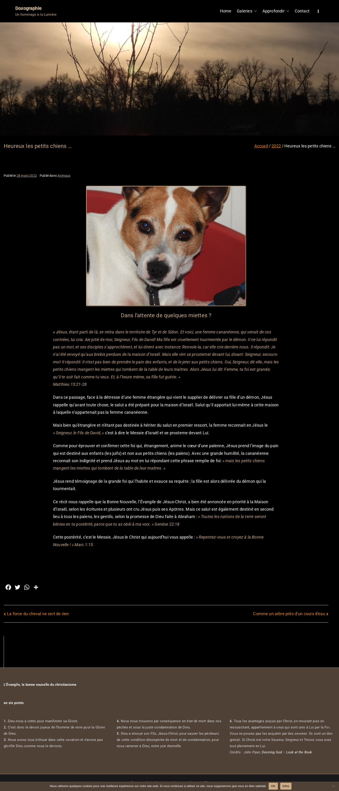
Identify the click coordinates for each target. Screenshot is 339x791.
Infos (285, 786)
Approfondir (275, 11)
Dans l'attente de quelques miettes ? (166, 315)
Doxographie (28, 8)
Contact (302, 11)
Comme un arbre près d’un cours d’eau (289, 613)
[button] (254, 11)
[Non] (333, 786)
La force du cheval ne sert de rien (38, 613)
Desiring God (272, 752)
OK (273, 786)
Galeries (247, 11)
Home (226, 11)
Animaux (63, 175)
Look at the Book (299, 752)
